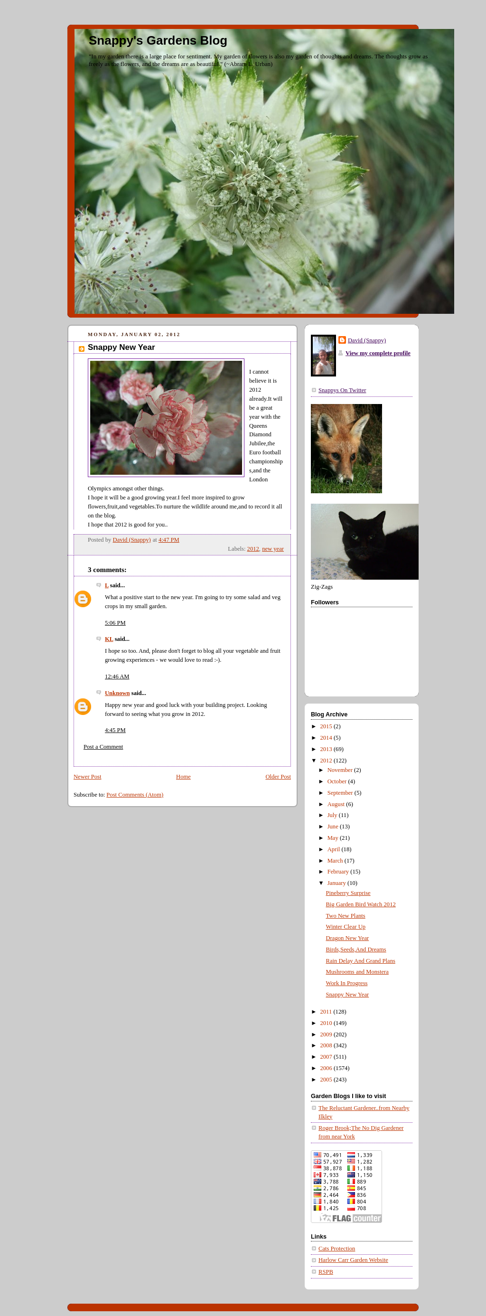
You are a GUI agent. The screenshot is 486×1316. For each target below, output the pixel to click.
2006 (327, 1068)
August (336, 804)
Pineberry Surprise (348, 893)
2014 (327, 737)
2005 (327, 1079)
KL (109, 639)
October (337, 781)
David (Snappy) (367, 340)
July (333, 815)
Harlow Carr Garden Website (353, 1260)
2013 (327, 749)
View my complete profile (378, 353)
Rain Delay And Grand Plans (360, 961)
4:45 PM (115, 730)
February (339, 871)
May (333, 838)
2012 (253, 548)
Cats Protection (336, 1248)
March (336, 860)
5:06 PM (115, 623)
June (333, 826)
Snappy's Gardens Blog (158, 40)
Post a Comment (103, 746)
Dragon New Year (347, 938)
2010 (327, 1023)
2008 (327, 1045)
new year (273, 548)
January (337, 883)
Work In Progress (347, 983)
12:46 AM (117, 676)
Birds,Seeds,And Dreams (356, 949)
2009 (327, 1034)
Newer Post (88, 776)
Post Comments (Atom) (134, 794)
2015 (327, 726)
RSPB (325, 1272)
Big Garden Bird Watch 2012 (361, 904)
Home (183, 776)
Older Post (278, 776)
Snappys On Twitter (342, 390)
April (334, 849)
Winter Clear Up (346, 926)
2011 (327, 1011)
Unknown (117, 693)
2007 (327, 1056)
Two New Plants (345, 915)
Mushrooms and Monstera (357, 971)
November (340, 770)
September (341, 793)
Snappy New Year (347, 994)
